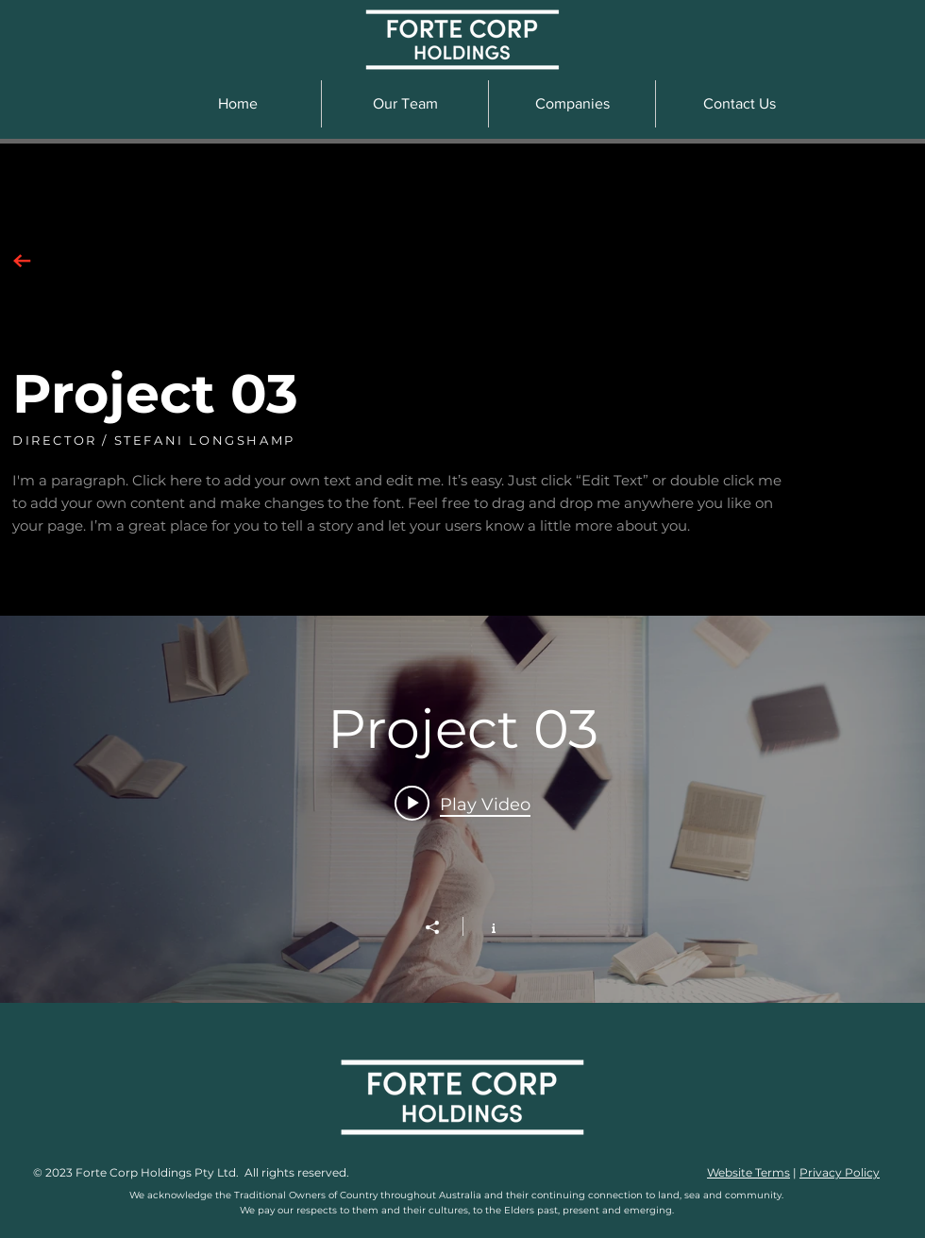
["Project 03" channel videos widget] (462, 809)
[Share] (441, 927)
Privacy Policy (839, 1172)
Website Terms (748, 1172)
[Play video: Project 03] (462, 804)
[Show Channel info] (483, 926)
